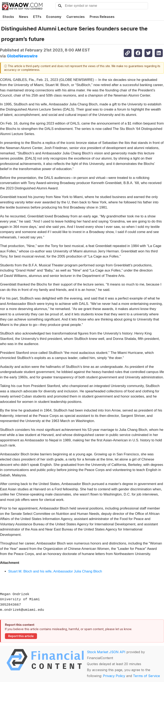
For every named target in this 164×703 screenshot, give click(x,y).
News (23, 17)
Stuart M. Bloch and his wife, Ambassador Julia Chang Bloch (55, 571)
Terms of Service (146, 676)
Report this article (21, 636)
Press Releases (102, 17)
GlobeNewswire (22, 56)
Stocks (8, 17)
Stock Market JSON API (106, 652)
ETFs (37, 17)
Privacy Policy (114, 676)
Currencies (75, 17)
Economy (53, 17)
